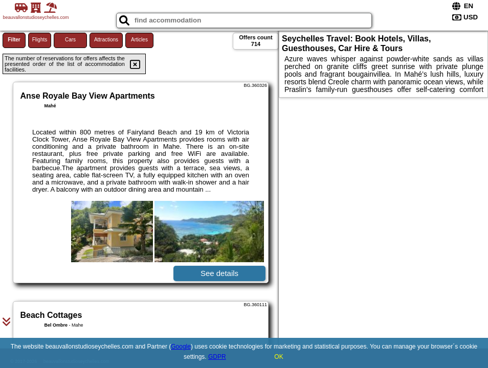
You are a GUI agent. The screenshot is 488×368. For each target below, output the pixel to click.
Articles (139, 39)
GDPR (217, 356)
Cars (70, 39)
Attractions (106, 39)
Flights (39, 39)
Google (181, 346)
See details (219, 273)
